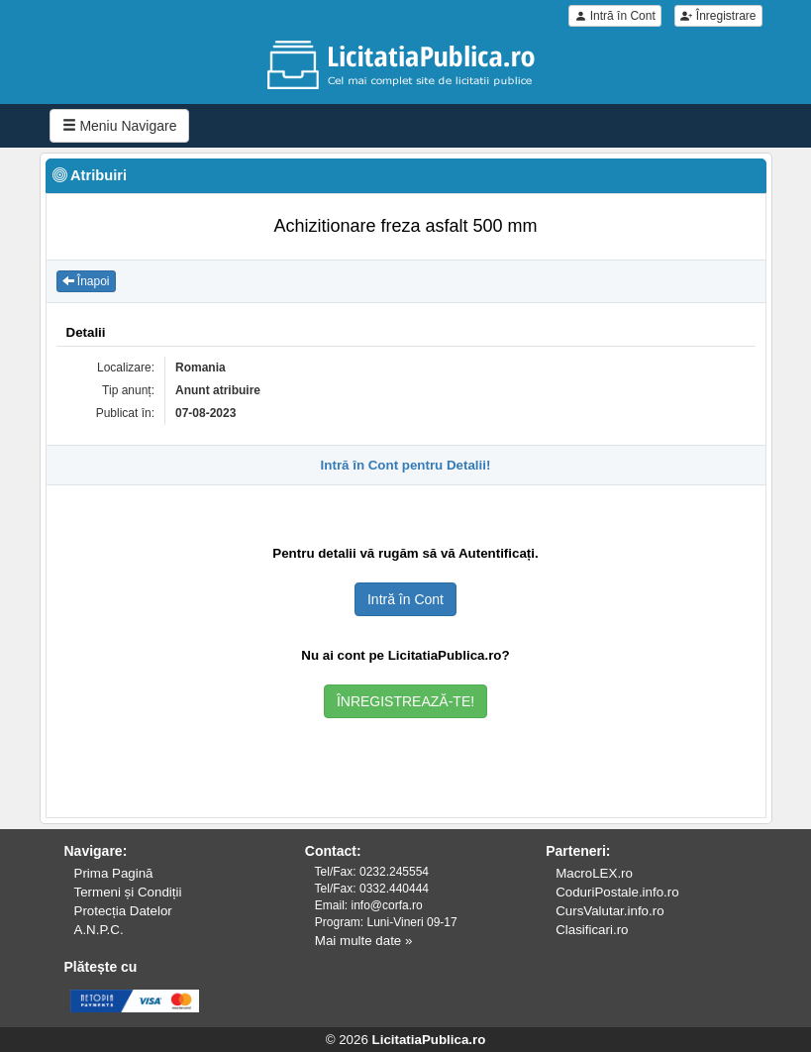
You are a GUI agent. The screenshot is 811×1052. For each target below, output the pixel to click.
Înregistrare (718, 16)
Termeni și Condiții (128, 892)
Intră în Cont (614, 16)
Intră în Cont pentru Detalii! (406, 465)
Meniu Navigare (119, 126)
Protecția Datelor (123, 910)
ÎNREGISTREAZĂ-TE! (405, 701)
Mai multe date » (364, 940)
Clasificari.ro (592, 929)
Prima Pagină (113, 873)
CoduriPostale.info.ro (617, 892)
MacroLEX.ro (594, 873)
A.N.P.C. (99, 929)
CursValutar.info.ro (609, 910)
